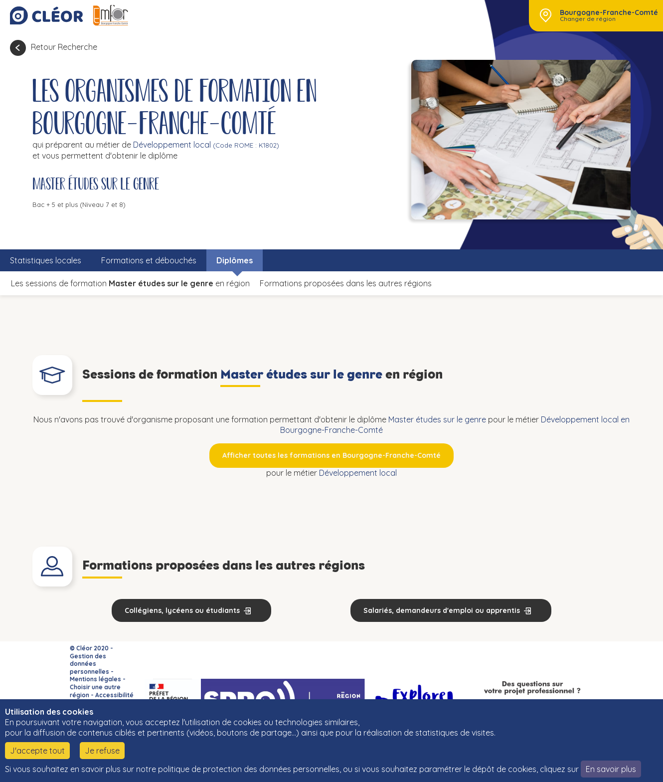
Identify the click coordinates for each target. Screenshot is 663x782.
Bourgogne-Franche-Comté (609, 12)
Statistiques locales (45, 260)
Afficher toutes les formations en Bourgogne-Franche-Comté (331, 455)
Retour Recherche (64, 47)
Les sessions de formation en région (130, 283)
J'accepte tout (37, 751)
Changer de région (588, 19)
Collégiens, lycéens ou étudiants (182, 610)
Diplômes (234, 260)
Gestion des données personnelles (89, 663)
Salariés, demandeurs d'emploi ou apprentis (441, 610)
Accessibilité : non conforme (102, 699)
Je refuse (102, 751)
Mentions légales (95, 679)
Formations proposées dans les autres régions (346, 283)
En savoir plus (611, 769)
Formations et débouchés (148, 260)
